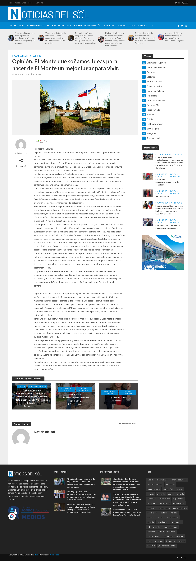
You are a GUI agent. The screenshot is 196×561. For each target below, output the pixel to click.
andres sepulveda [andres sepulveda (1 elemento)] (179, 484)
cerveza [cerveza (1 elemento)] (179, 493)
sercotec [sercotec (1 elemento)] (179, 540)
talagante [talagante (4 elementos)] (170, 545)
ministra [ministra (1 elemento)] (151, 522)
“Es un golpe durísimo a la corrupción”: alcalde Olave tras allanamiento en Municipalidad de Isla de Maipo (55, 38)
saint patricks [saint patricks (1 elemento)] (153, 540)
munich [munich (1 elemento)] (160, 522)
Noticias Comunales (58, 25)
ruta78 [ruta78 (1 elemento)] (161, 536)
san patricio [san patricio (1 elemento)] (167, 540)
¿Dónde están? (118, 397)
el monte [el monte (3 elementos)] (180, 498)
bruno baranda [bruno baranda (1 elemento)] (154, 493)
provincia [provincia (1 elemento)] (151, 536)
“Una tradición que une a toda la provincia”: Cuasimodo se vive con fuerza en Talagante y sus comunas (25, 38)
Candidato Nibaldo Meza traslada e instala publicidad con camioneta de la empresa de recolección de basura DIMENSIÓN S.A (126, 488)
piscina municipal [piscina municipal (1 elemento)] (171, 531)
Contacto (39, 3)
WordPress (54, 559)
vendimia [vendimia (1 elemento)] (151, 550)
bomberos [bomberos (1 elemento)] (170, 489)
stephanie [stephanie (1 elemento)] (159, 545)
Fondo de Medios (139, 25)
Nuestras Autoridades (31, 25)
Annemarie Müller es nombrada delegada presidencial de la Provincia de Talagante (174, 37)
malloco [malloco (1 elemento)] (164, 517)
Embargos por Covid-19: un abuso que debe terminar (167, 226)
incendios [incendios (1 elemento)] (151, 512)
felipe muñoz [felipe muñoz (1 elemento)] (178, 503)
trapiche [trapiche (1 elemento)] (181, 545)
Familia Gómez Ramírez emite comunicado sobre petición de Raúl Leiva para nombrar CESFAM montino (169, 210)
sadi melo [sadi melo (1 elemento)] (171, 536)
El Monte (37, 56)
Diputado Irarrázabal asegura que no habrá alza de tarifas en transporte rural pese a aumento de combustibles (85, 38)
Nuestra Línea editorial (24, 3)
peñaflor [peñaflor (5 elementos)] (156, 531)
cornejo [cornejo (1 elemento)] (151, 498)
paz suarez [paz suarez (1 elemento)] (176, 526)
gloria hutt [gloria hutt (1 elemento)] (152, 507)
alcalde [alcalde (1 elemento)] (151, 484)
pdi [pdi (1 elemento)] (149, 531)
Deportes (109, 25)
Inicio (10, 3)
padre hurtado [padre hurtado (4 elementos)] (163, 526)
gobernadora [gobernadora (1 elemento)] (178, 507)
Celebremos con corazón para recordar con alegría (75, 397)
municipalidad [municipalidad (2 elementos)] (172, 522)
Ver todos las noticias (127, 423)
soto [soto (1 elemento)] (150, 545)
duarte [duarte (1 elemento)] (171, 498)
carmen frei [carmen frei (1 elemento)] (168, 493)
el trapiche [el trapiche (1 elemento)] (152, 503)
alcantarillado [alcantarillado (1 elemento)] (163, 484)
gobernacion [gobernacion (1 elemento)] (165, 507)
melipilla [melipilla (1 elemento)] (174, 517)
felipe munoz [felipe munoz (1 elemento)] (165, 503)
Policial (122, 25)
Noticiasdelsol (21, 153)
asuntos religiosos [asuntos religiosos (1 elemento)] (155, 489)
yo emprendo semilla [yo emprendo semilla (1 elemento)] (166, 550)
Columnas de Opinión (22, 56)
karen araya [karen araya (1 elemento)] (152, 517)
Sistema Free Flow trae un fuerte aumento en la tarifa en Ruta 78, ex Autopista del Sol (127, 516)
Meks (36, 559)
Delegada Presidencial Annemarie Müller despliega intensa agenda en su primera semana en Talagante (145, 38)
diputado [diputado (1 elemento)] (161, 498)
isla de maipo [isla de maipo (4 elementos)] (164, 512)
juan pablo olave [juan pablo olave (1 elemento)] (180, 512)
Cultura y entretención (87, 25)
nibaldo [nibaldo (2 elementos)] (151, 526)
